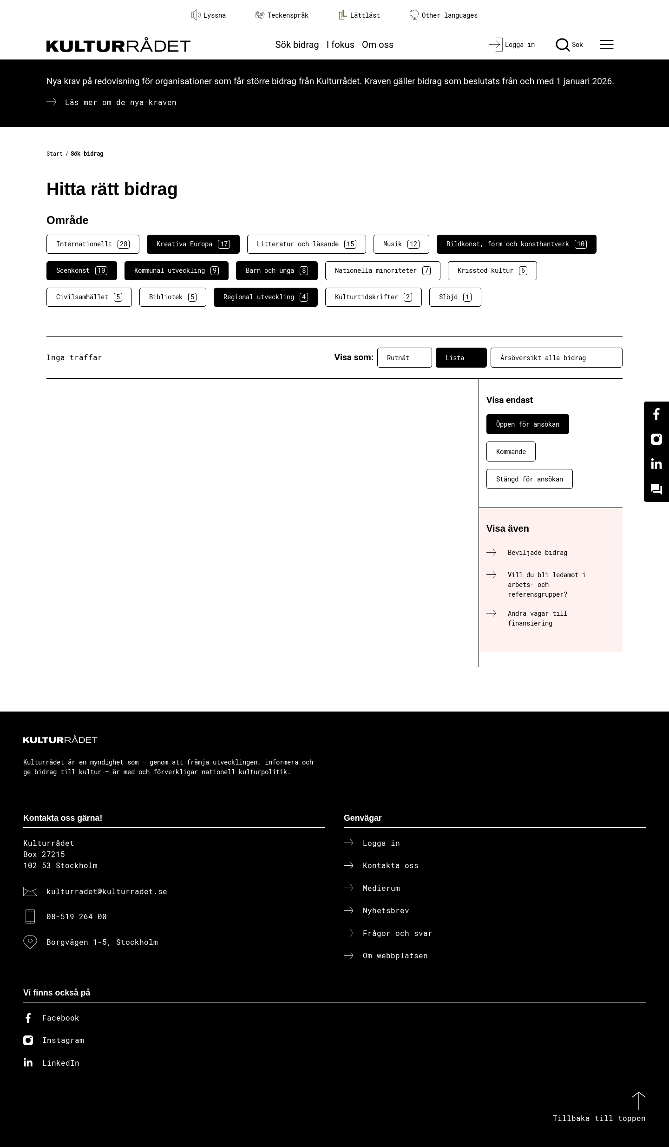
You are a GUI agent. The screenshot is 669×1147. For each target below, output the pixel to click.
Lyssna (208, 14)
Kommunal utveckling (176, 270)
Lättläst (359, 15)
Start (54, 153)
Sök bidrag (297, 44)
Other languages (444, 15)
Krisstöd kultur (492, 270)
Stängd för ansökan (529, 479)
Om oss (378, 44)
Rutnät (404, 357)
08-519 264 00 (76, 916)
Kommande (511, 451)
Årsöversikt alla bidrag (556, 357)
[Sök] (569, 44)
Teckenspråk (282, 15)
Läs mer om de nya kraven (121, 102)
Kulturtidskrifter (373, 297)
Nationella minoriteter (383, 270)
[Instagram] (656, 439)
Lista (461, 357)
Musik (401, 244)
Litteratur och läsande (306, 244)
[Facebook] (656, 414)
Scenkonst (81, 270)
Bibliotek (173, 297)
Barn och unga (277, 270)
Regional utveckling (265, 297)
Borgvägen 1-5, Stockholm (102, 942)
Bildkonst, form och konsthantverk (516, 244)
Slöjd (455, 297)
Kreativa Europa (193, 244)
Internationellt (93, 244)
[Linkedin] (656, 464)
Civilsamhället (89, 297)
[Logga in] (512, 44)
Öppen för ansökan (527, 424)
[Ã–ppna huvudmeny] (608, 45)
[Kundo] (656, 489)
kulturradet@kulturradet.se (106, 891)
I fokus (340, 44)
